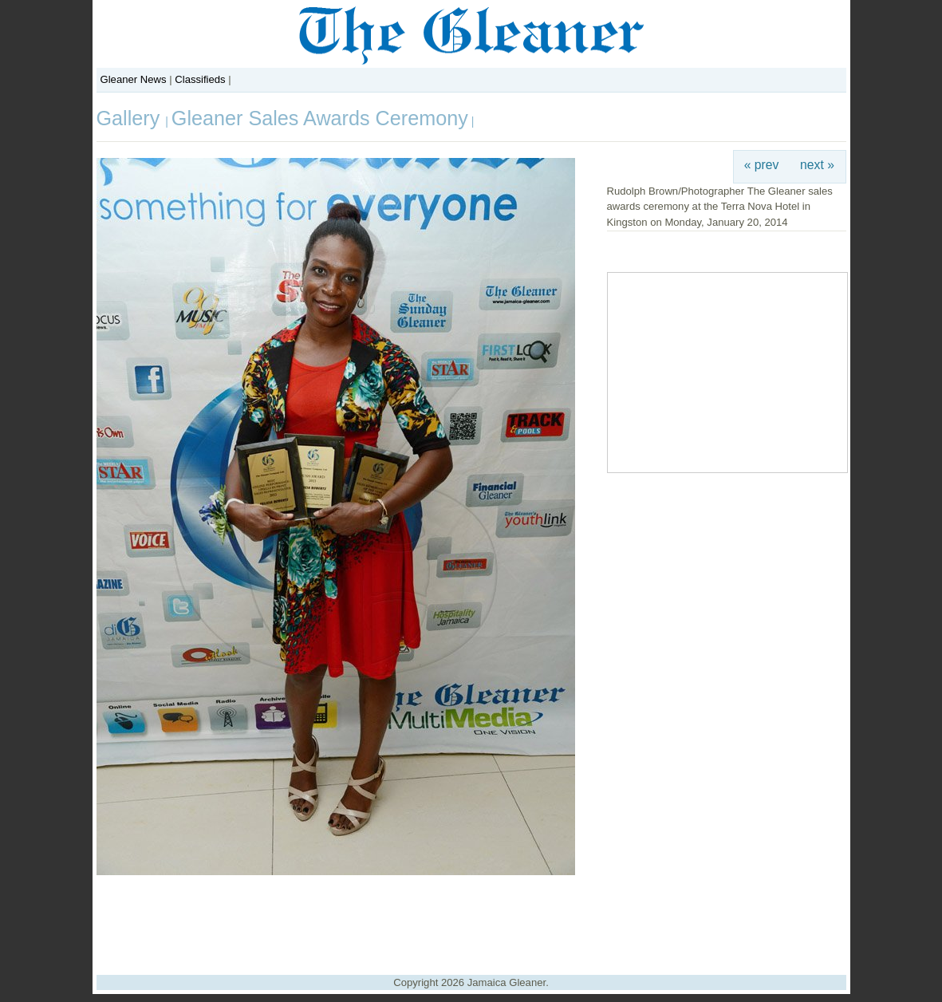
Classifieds (200, 79)
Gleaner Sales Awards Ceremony (319, 118)
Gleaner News (134, 79)
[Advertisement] (471, 919)
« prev (761, 165)
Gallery (131, 118)
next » (817, 165)
